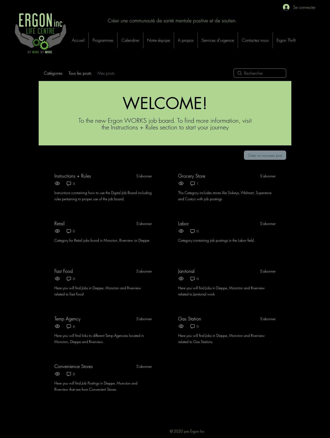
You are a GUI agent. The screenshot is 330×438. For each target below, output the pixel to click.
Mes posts (105, 73)
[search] (260, 73)
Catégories (53, 73)
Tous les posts (80, 73)
